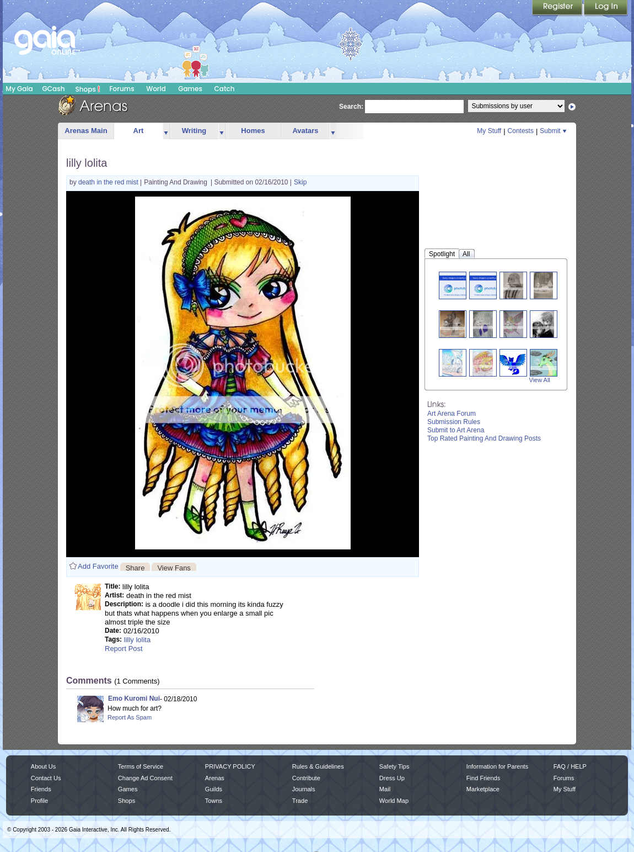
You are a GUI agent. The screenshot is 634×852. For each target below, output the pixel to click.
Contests (521, 131)
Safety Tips (394, 766)
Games (190, 88)
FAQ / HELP (570, 766)
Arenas (214, 778)
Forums (121, 88)
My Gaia (19, 88)
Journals (303, 789)
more (166, 131)
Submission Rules (453, 422)
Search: (351, 106)
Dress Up (392, 778)
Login (606, 8)
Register (558, 8)
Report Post (124, 648)
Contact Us (46, 778)
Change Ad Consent (145, 778)
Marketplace (482, 789)
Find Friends (483, 778)
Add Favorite (98, 566)
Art (138, 130)
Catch (224, 88)
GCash (53, 88)
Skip (300, 182)
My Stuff (489, 131)
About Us (43, 766)
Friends (41, 789)
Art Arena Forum (451, 413)
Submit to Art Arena (455, 430)
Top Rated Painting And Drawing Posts (484, 438)
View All (539, 380)
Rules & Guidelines (318, 766)
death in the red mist (109, 182)
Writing (194, 130)
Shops (88, 88)
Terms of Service (140, 766)
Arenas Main (86, 130)
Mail (384, 789)
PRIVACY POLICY (230, 766)
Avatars (305, 130)
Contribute (306, 778)
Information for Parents (497, 766)
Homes (253, 130)
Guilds (213, 789)
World (156, 88)
